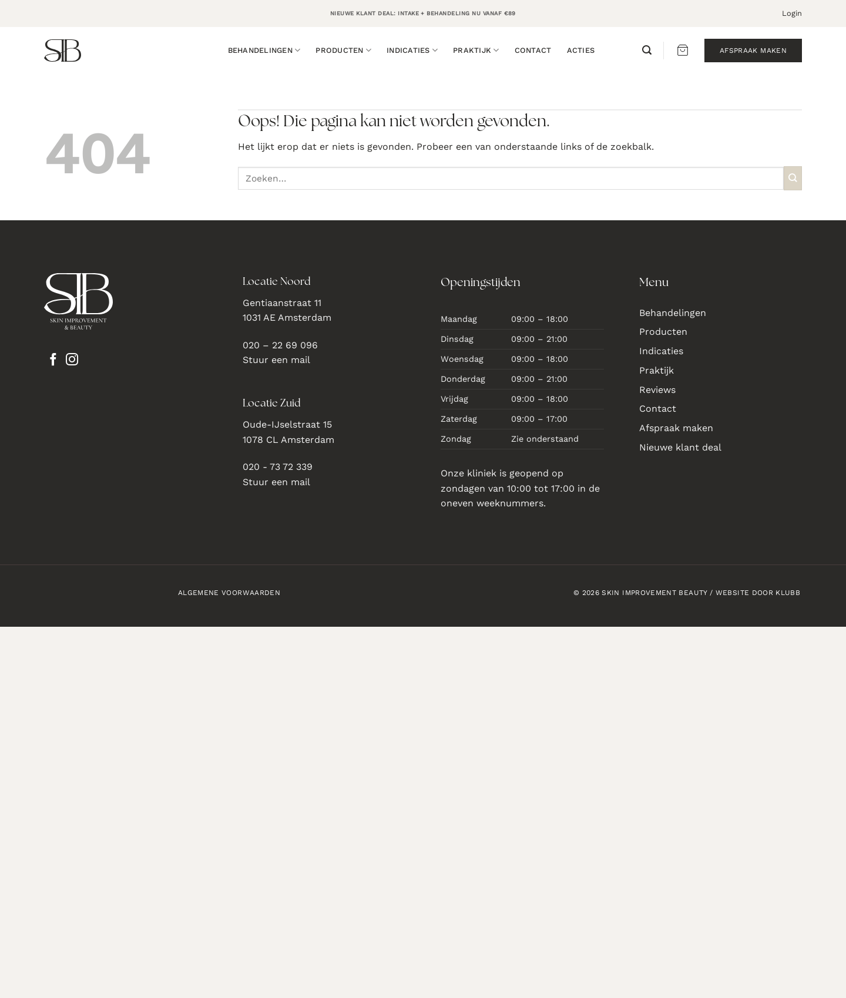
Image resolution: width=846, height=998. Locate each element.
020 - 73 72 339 (278, 466)
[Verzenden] (793, 178)
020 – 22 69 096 (280, 345)
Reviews (657, 389)
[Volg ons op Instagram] (72, 361)
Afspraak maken (676, 428)
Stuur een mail (276, 359)
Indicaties (412, 50)
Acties (581, 50)
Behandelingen (264, 50)
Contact (533, 50)
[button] (792, 13)
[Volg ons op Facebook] (53, 361)
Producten (343, 50)
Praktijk (476, 50)
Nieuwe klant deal (680, 447)
